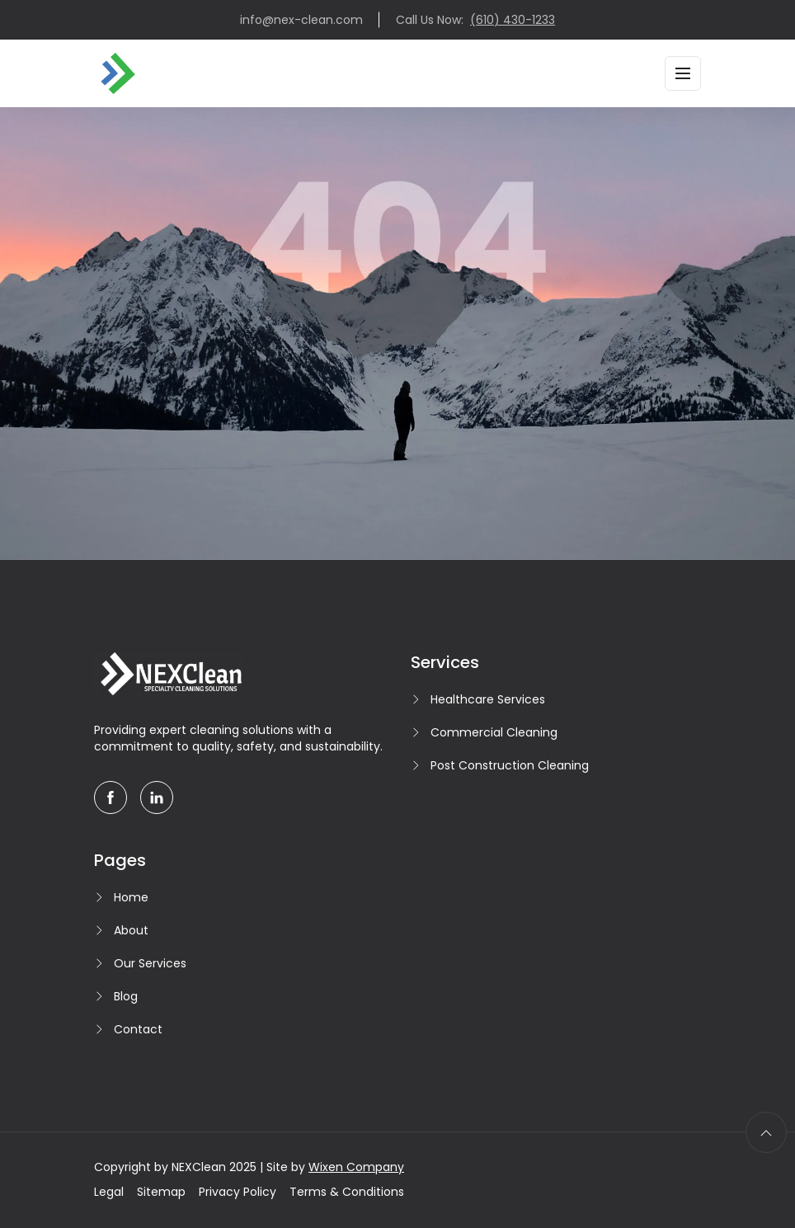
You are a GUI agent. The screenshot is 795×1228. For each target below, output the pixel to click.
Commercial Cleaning (493, 732)
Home (131, 897)
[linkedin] (156, 797)
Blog (126, 996)
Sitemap (161, 1191)
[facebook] (110, 797)
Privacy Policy (237, 1191)
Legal (109, 1191)
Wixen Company (356, 1167)
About (131, 930)
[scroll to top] (766, 1132)
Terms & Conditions (346, 1191)
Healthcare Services (487, 699)
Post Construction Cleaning (509, 765)
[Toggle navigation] (683, 73)
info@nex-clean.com (301, 20)
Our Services (150, 963)
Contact (138, 1029)
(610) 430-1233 (512, 20)
